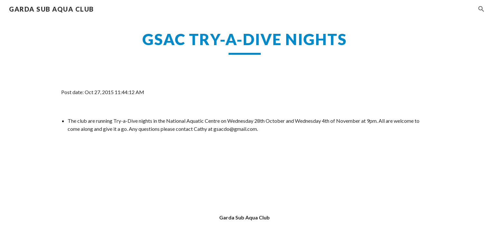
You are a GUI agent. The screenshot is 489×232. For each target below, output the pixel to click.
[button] (481, 9)
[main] (244, 42)
